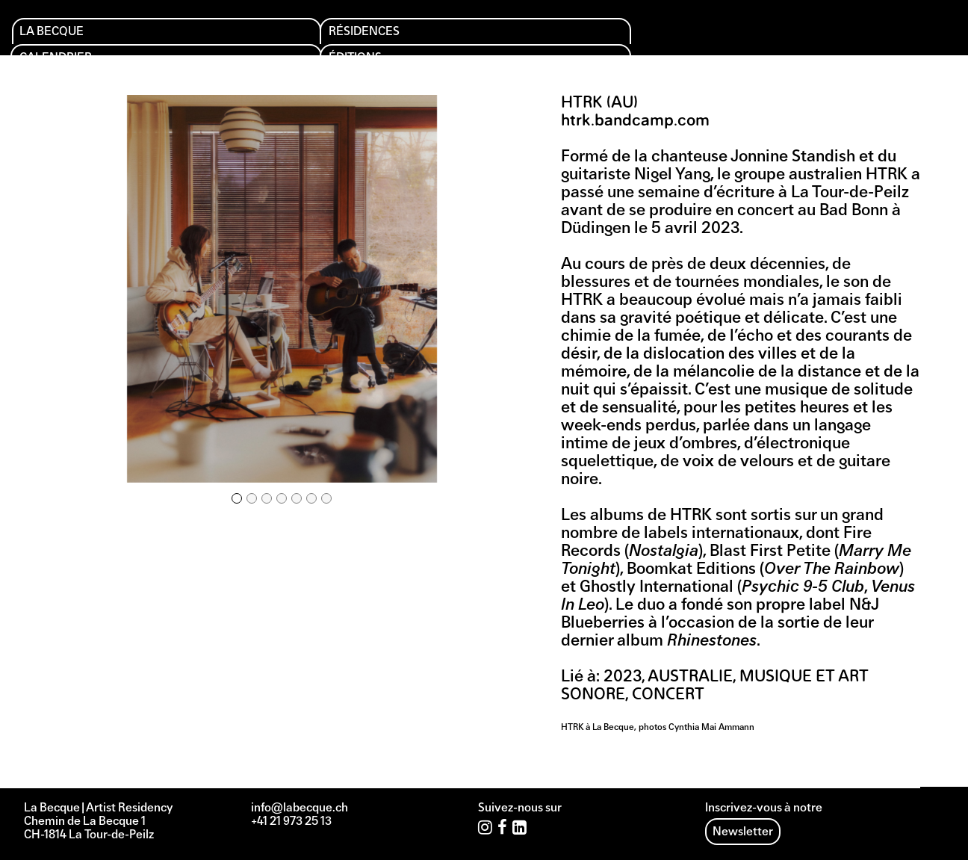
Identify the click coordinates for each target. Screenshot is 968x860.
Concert (668, 695)
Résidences (199, 38)
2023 (623, 677)
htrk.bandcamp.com (635, 121)
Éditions (449, 38)
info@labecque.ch (299, 808)
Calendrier (330, 38)
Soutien (578, 38)
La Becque (64, 38)
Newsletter (743, 832)
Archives (712, 38)
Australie (690, 677)
